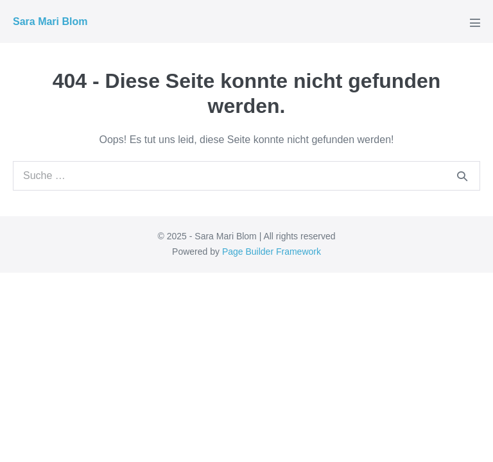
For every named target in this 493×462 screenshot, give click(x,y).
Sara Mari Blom (50, 21)
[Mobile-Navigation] (475, 22)
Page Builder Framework (271, 251)
